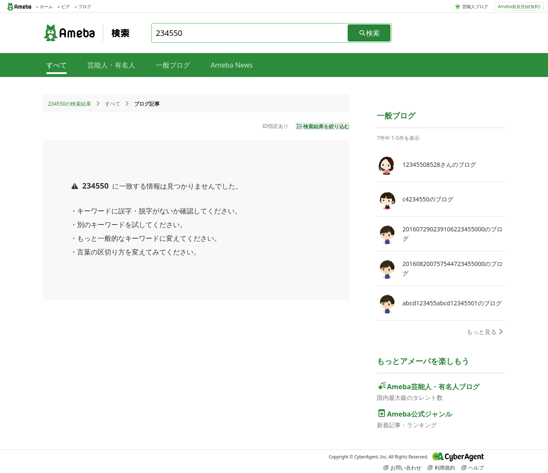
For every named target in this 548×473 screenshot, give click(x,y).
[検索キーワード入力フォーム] (250, 32)
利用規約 (441, 467)
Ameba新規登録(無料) (519, 6)
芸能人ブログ (475, 6)
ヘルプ (473, 467)
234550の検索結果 (69, 103)
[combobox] (250, 32)
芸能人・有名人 (111, 65)
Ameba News (232, 65)
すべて (112, 103)
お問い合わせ (402, 467)
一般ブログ (173, 65)
